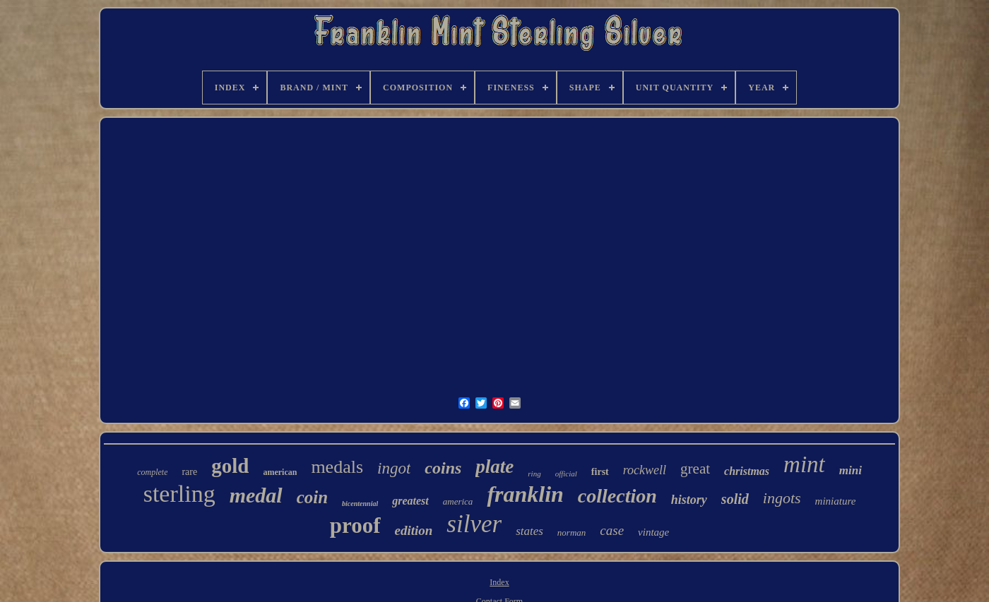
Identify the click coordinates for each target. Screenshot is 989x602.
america (458, 501)
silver (474, 524)
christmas (746, 471)
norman (571, 532)
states (529, 531)
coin (312, 497)
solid (735, 499)
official (566, 473)
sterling (179, 494)
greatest (410, 501)
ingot (393, 468)
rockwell (644, 470)
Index (499, 582)
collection (617, 496)
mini (850, 470)
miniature (835, 501)
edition (414, 530)
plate (494, 466)
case (612, 530)
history (689, 500)
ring (534, 473)
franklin (525, 494)
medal (256, 495)
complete (152, 472)
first (600, 471)
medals (337, 467)
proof (355, 525)
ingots (782, 498)
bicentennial (360, 503)
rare (189, 471)
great (695, 468)
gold (230, 465)
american (280, 472)
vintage (653, 532)
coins (443, 468)
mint (804, 464)
